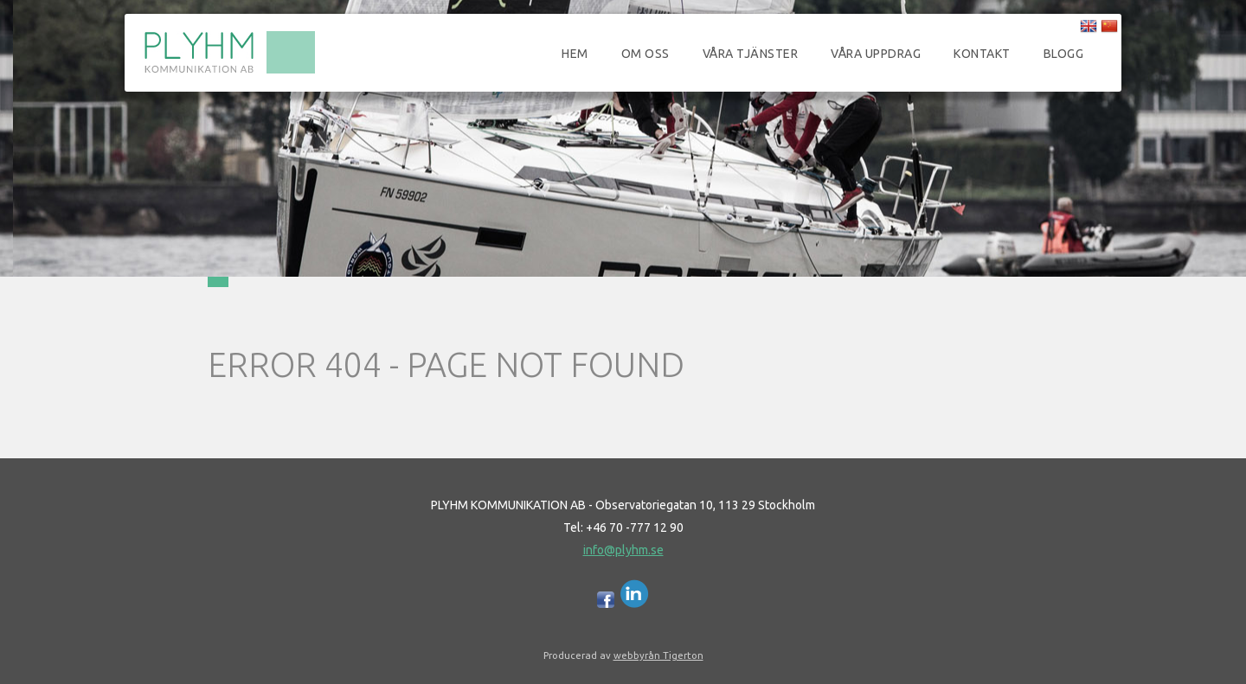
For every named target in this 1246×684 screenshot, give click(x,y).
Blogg (1064, 54)
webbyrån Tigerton (658, 655)
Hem (575, 54)
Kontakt (982, 54)
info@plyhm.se (623, 550)
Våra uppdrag (876, 54)
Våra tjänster (751, 54)
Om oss (645, 54)
